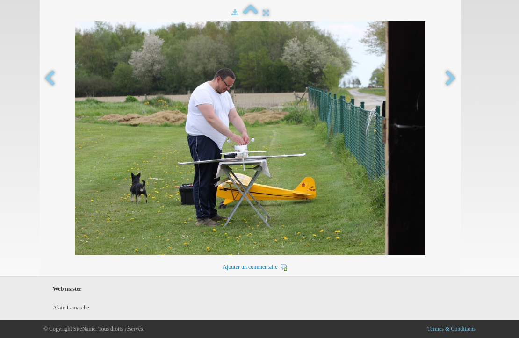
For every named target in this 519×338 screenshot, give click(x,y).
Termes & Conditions (451, 328)
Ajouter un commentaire (250, 267)
